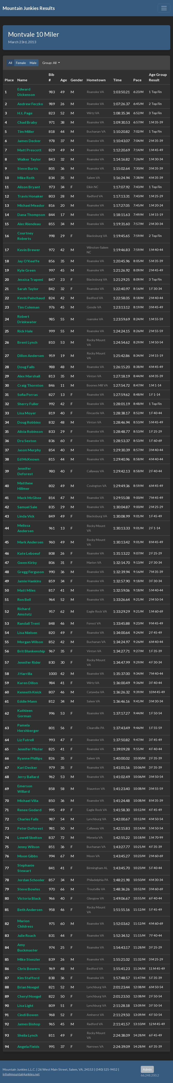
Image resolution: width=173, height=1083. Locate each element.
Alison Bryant (28, 187)
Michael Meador (31, 205)
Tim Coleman (28, 307)
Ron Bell (24, 599)
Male (33, 63)
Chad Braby (27, 122)
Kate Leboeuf (28, 553)
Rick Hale (25, 331)
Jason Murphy (29, 450)
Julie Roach (26, 935)
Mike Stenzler (28, 959)
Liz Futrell (25, 740)
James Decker (29, 140)
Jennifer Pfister (30, 749)
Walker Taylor (29, 159)
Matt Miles (26, 590)
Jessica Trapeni (30, 279)
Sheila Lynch (27, 1035)
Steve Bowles (28, 889)
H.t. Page (24, 113)
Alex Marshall (28, 376)
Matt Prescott (29, 150)
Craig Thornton (30, 385)
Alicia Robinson (30, 431)
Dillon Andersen (30, 355)
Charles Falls (28, 819)
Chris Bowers (28, 968)
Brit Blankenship (31, 651)
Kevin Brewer (28, 249)
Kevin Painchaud (31, 298)
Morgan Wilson (30, 642)
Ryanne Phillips (29, 758)
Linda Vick (25, 516)
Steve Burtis (27, 168)
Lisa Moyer (26, 413)
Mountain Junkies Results (29, 8)
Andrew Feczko (30, 104)
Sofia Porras (27, 394)
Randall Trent (28, 623)
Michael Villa (27, 800)
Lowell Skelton (29, 837)
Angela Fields (28, 1046)
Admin (147, 1069)
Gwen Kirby (27, 562)
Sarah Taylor (28, 288)
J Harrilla (24, 673)
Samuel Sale (27, 507)
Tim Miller (25, 131)
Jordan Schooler (31, 880)
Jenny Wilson (28, 847)
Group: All (49, 63)
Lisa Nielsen (27, 632)
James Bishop (28, 1024)
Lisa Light (25, 1005)
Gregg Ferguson (30, 572)
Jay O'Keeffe (28, 261)
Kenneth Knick (29, 692)
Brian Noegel (28, 987)
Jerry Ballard (28, 776)
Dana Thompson (31, 214)
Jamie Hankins (29, 581)
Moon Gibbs (27, 856)
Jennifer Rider (29, 662)
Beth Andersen (29, 909)
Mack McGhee (29, 497)
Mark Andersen (30, 542)
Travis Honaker (30, 196)
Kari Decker (27, 767)
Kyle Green (26, 270)
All (10, 63)
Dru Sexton (26, 440)
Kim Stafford (28, 978)
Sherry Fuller (28, 404)
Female (21, 63)
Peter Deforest (30, 828)
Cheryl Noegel (29, 996)
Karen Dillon (27, 683)
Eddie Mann (27, 701)
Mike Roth (25, 177)
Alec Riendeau (29, 224)
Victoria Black (29, 898)
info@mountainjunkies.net (21, 1074)
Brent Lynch (27, 342)
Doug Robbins (29, 422)
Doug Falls (26, 367)
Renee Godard (29, 810)
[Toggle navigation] (164, 8)
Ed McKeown (28, 459)
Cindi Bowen (27, 1015)
